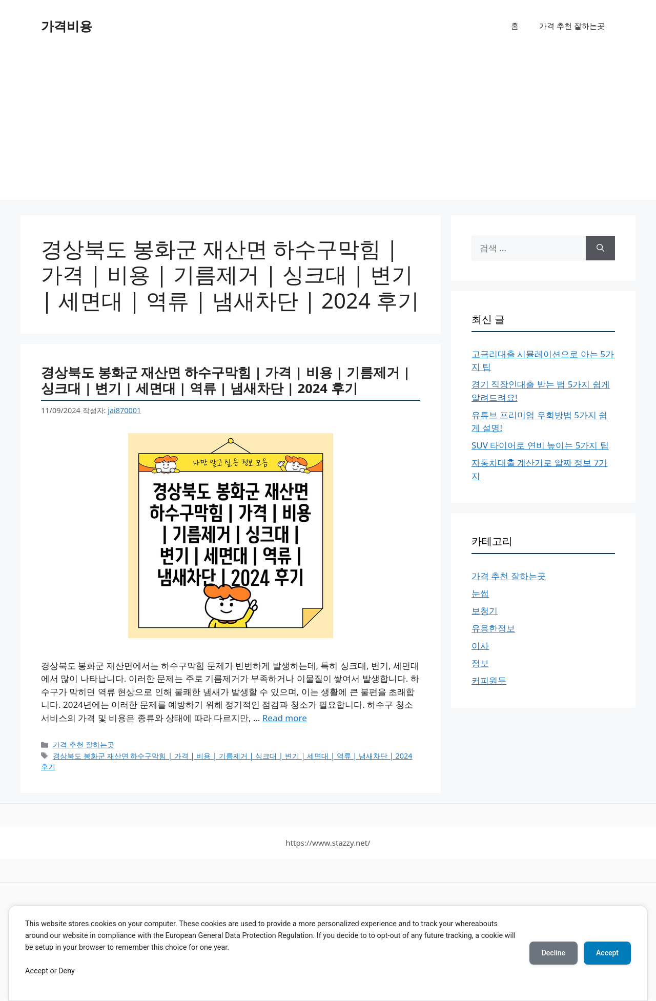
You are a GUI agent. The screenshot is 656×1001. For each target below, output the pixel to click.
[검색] (600, 248)
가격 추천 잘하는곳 (572, 26)
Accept (607, 953)
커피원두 (488, 680)
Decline (553, 953)
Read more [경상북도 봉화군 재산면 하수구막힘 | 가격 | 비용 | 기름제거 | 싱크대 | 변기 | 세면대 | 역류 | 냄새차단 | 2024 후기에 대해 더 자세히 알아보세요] (284, 718)
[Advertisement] (328, 128)
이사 (480, 645)
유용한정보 (493, 628)
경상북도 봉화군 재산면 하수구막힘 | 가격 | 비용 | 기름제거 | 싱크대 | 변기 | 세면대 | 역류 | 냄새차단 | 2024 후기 (226, 380)
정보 (480, 663)
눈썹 (480, 593)
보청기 (484, 611)
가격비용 (66, 25)
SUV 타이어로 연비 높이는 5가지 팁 (540, 445)
